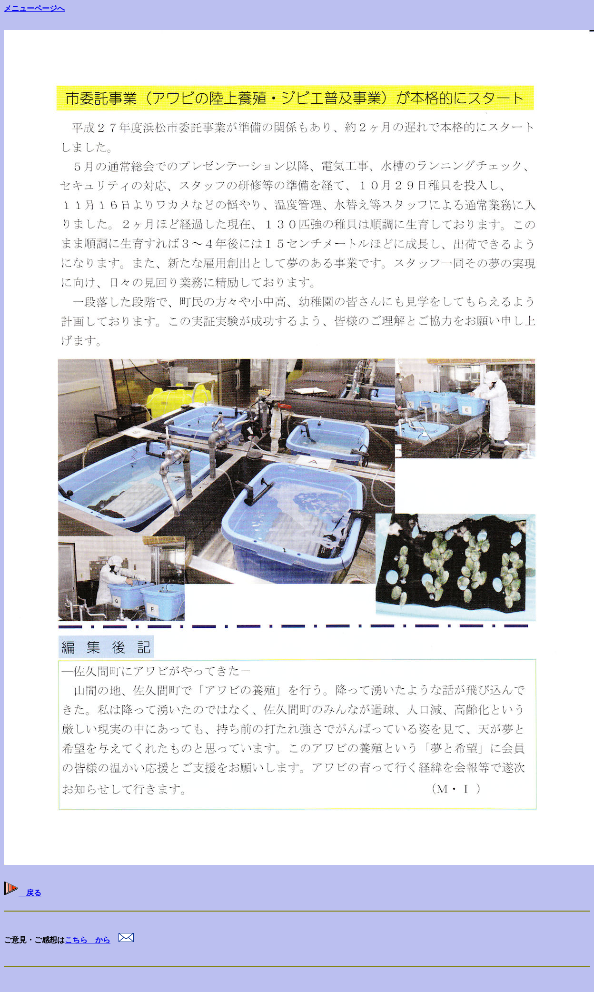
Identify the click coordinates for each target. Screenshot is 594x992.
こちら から (87, 940)
